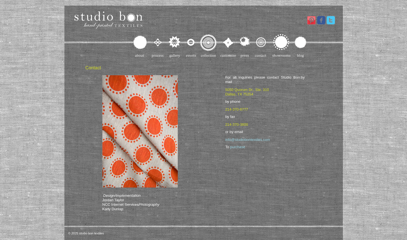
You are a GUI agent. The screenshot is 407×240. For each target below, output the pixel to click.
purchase (237, 147)
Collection (208, 46)
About (140, 46)
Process (158, 46)
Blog (300, 46)
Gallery (175, 46)
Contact (261, 46)
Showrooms (281, 46)
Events (190, 46)
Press (245, 46)
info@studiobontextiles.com (247, 140)
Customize (228, 46)
